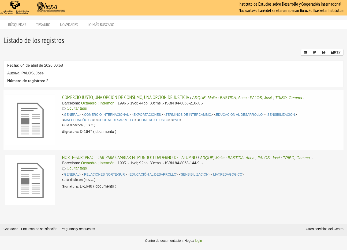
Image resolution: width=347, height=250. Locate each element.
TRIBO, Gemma (288, 98)
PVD (176, 120)
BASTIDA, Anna (233, 98)
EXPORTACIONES (147, 114)
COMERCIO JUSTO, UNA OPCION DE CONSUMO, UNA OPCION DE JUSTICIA (125, 97)
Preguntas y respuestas (77, 229)
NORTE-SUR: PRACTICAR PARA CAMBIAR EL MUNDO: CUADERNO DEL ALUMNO (129, 157)
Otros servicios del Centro (324, 229)
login (198, 240)
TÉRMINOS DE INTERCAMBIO (188, 114)
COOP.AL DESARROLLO (116, 120)
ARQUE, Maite (204, 98)
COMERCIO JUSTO (153, 120)
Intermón (107, 103)
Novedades (69, 24)
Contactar (11, 229)
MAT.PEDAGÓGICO (78, 120)
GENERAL (71, 114)
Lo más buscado (101, 24)
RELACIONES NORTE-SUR (104, 174)
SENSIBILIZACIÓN (281, 114)
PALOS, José (261, 98)
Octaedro (89, 103)
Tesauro (43, 24)
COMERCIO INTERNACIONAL (106, 114)
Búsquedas (17, 24)
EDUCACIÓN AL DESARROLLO (239, 114)
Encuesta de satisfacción (39, 229)
